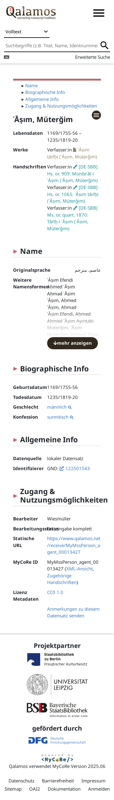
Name (31, 85)
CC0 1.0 (55, 592)
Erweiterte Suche (92, 57)
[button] (98, 13)
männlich (59, 407)
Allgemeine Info (42, 99)
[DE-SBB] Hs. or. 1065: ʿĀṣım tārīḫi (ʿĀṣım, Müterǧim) (72, 194)
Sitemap (13, 789)
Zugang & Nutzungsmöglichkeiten (61, 106)
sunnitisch (60, 417)
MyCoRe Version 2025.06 (78, 766)
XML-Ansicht (79, 569)
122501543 (77, 468)
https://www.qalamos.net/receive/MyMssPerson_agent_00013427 (73, 545)
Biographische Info (45, 92)
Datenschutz (21, 781)
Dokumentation (64, 789)
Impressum (93, 781)
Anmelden (99, 789)
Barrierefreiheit (58, 781)
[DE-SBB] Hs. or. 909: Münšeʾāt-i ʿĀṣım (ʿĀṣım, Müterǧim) (72, 174)
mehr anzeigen (72, 343)
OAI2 (34, 789)
